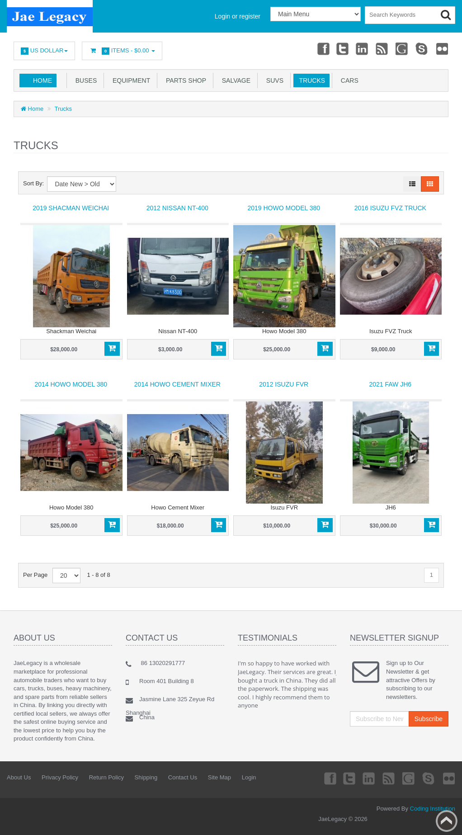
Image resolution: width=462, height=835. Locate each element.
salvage (234, 80)
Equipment (129, 80)
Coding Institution (432, 808)
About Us (19, 777)
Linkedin (361, 48)
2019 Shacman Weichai (71, 208)
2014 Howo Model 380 (70, 384)
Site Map (219, 777)
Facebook (321, 48)
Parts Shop (184, 80)
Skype (422, 48)
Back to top (447, 821)
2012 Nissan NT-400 (177, 208)
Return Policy (106, 777)
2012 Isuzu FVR (283, 384)
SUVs (273, 80)
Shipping (146, 777)
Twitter (341, 48)
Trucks (310, 80)
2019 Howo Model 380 (283, 208)
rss (381, 48)
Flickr (442, 48)
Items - (122, 51)
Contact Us (182, 777)
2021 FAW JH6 (390, 384)
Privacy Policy (60, 777)
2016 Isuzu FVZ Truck (390, 208)
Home (42, 80)
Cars (347, 80)
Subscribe (429, 718)
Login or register (237, 16)
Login (249, 777)
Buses (84, 80)
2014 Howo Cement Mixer (177, 384)
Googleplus (402, 48)
